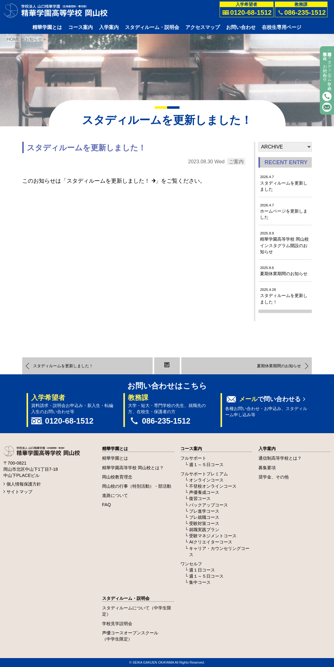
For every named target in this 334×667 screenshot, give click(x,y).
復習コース (200, 498)
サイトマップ (19, 491)
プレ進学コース (204, 511)
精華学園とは (115, 448)
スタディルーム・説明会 (126, 598)
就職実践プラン (204, 529)
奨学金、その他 (273, 476)
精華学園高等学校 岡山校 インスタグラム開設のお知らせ (284, 242)
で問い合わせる (270, 399)
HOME (13, 39)
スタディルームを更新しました (283, 183)
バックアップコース (208, 504)
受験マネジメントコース (213, 535)
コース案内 (191, 448)
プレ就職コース (204, 517)
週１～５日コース (206, 464)
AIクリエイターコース (210, 541)
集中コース (200, 582)
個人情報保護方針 (23, 484)
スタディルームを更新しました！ (111, 181)
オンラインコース (206, 480)
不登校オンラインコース (213, 486)
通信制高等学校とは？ (280, 458)
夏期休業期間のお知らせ (283, 271)
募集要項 (267, 467)
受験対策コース (204, 523)
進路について (115, 495)
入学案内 (267, 448)
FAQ (106, 504)
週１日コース (202, 569)
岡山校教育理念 (117, 476)
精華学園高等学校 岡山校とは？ (133, 467)
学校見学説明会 (117, 623)
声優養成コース (204, 492)
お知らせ (33, 39)
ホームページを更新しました (283, 211)
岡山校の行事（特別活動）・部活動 (136, 486)
